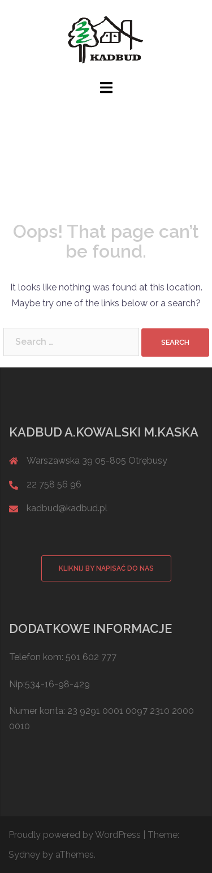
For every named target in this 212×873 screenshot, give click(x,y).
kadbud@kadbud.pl (67, 508)
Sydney (24, 854)
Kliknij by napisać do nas (106, 568)
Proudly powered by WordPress (74, 834)
